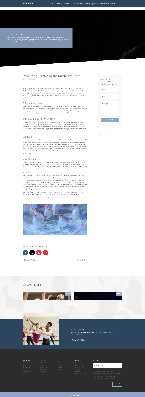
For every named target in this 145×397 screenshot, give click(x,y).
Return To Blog (78, 335)
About (113, 4)
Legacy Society (62, 363)
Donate (60, 361)
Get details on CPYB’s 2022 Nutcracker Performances (39, 198)
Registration (26, 367)
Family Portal (79, 361)
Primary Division (27, 361)
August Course (44, 363)
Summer (66, 4)
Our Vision (61, 358)
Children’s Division (28, 358)
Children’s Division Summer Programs (85, 4)
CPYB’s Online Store (81, 369)
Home (52, 4)
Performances (104, 4)
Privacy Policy (116, 374)
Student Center (79, 358)
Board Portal (79, 363)
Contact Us (61, 365)
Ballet (33, 79)
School (58, 4)
